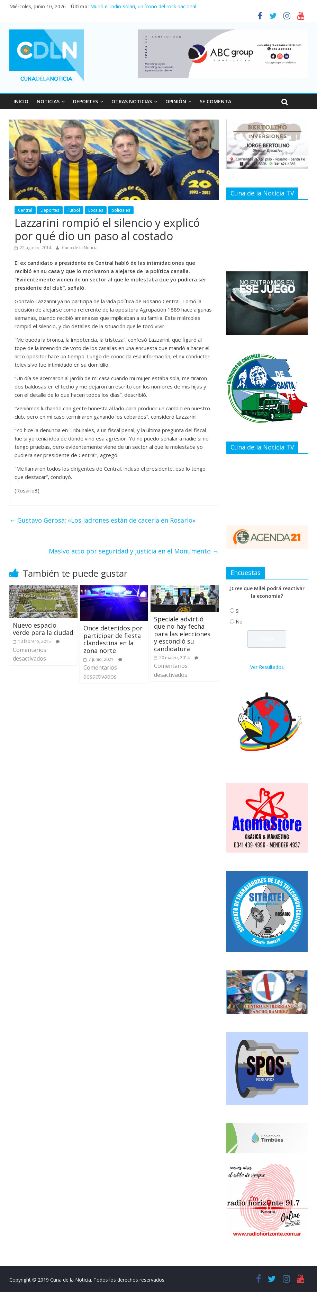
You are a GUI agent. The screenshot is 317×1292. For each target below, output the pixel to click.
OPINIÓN (175, 101)
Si (237, 611)
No (239, 621)
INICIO (20, 101)
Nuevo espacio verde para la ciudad (43, 629)
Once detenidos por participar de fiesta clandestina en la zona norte (113, 639)
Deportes (49, 210)
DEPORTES (85, 101)
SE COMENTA (215, 101)
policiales (120, 210)
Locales (95, 210)
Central (25, 210)
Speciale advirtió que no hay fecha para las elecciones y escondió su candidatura (182, 634)
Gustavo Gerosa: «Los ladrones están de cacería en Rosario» (102, 520)
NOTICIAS (48, 101)
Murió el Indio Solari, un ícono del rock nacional (143, 6)
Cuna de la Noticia (80, 248)
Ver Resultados (267, 667)
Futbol (73, 210)
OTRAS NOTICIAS (131, 101)
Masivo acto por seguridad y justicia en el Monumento (134, 551)
